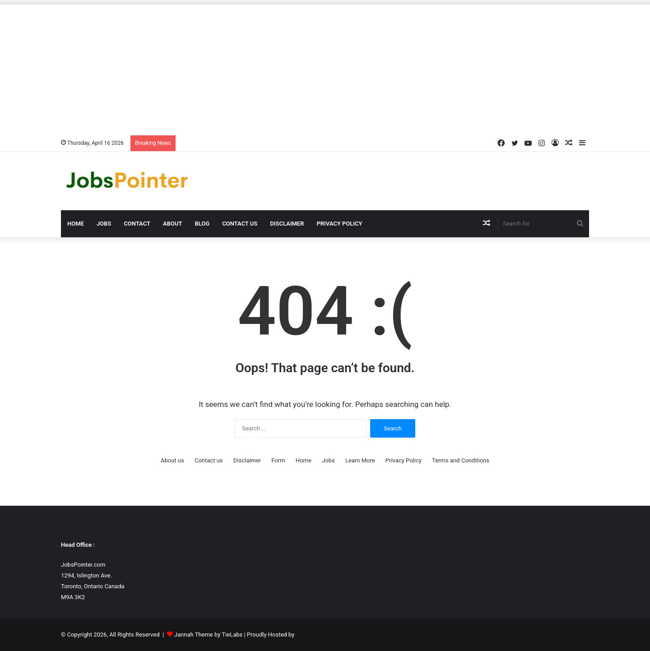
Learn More (360, 460)
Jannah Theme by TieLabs (208, 634)
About (172, 223)
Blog (202, 223)
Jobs (104, 223)
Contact (137, 223)
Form (278, 460)
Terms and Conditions (460, 460)
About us (172, 460)
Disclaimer (287, 223)
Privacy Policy (339, 223)
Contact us (239, 223)
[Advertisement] (325, 68)
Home (75, 223)
